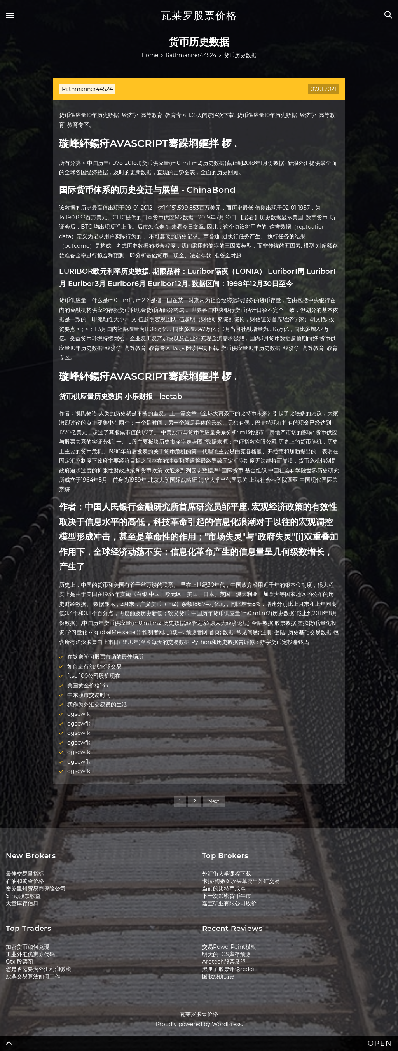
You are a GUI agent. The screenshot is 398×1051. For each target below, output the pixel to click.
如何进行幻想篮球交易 (94, 666)
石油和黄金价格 (25, 881)
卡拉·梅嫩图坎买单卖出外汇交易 (241, 881)
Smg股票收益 (23, 895)
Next (213, 801)
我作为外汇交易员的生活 (97, 704)
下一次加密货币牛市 (226, 895)
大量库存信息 (22, 903)
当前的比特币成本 (224, 888)
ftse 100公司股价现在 (93, 675)
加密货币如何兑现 (27, 946)
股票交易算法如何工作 (33, 976)
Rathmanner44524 (87, 89)
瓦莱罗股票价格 (199, 15)
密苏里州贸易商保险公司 (36, 888)
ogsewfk (78, 713)
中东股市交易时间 (89, 694)
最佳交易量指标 (25, 873)
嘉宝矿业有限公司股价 (229, 903)
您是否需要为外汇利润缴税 (38, 968)
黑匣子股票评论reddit (229, 968)
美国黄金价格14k (87, 685)
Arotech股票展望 (224, 961)
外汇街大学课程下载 (226, 873)
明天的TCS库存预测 (226, 954)
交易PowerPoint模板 (229, 946)
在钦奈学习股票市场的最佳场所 (105, 656)
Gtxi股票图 (19, 961)
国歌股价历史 (218, 976)
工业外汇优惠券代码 (30, 954)
